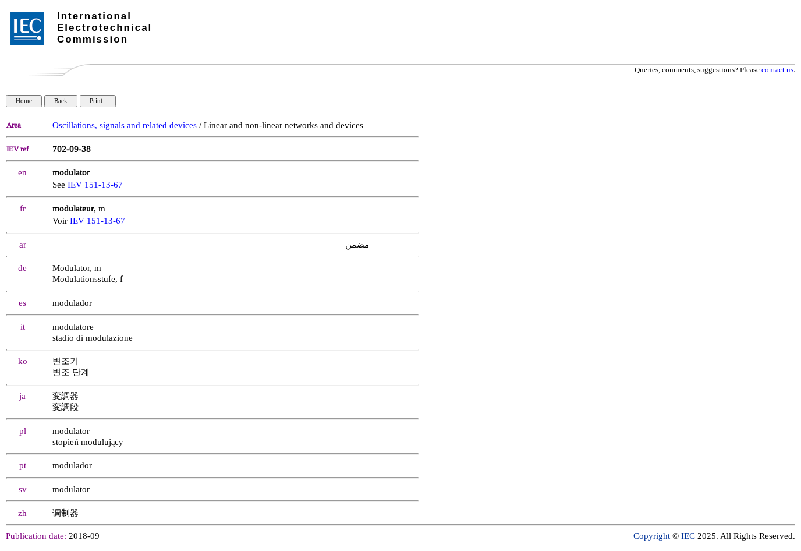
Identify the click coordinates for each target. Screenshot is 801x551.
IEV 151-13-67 (95, 184)
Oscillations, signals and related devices (124, 125)
